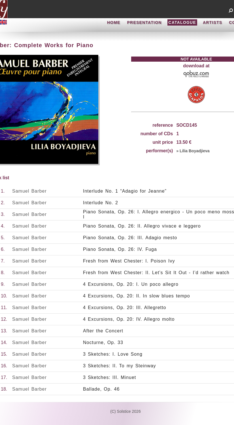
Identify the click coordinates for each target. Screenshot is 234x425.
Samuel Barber (29, 191)
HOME (113, 22)
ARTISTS (212, 22)
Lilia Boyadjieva (195, 151)
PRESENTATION (144, 22)
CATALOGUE (182, 22)
